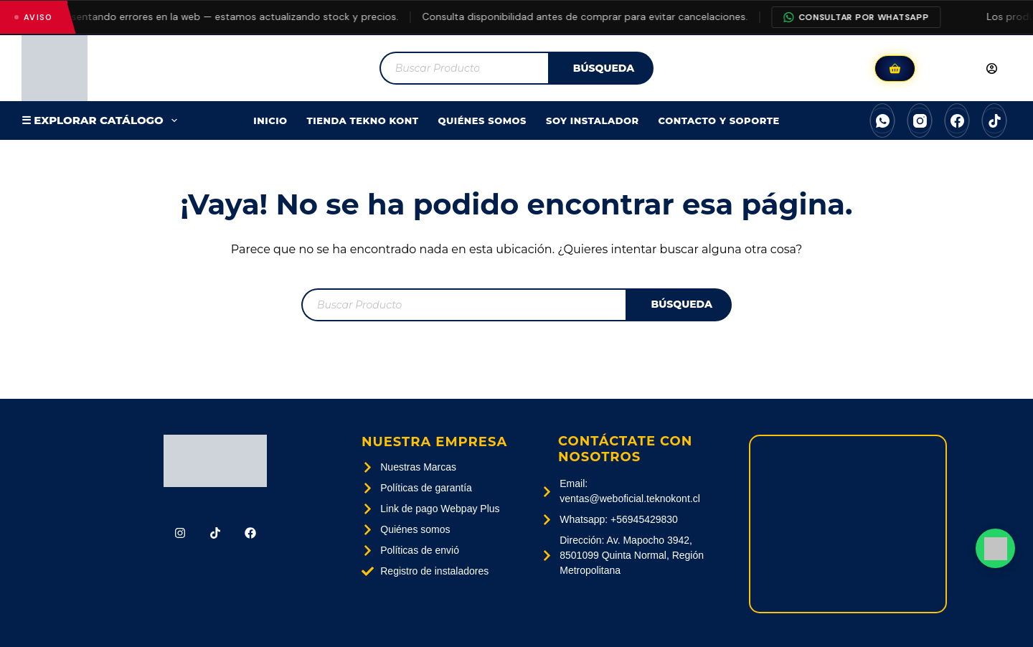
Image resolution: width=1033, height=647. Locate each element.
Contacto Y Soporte (719, 120)
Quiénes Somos (482, 120)
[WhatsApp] (882, 120)
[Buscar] (601, 68)
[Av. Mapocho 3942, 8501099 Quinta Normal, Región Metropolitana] (847, 524)
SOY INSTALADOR (592, 120)
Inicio (270, 120)
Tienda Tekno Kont (363, 120)
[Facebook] (957, 120)
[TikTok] (994, 120)
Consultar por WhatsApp (864, 17)
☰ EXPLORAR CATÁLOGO (102, 120)
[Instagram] (920, 120)
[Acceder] (967, 68)
